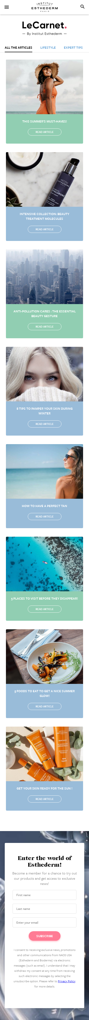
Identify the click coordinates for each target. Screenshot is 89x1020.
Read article (45, 132)
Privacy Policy (66, 981)
